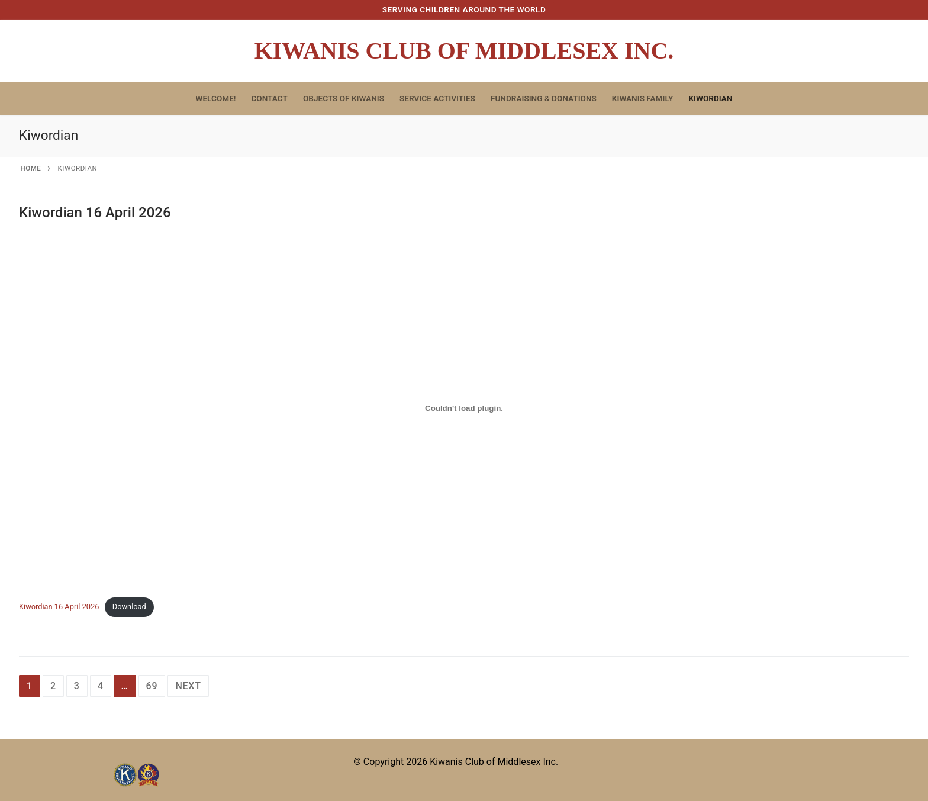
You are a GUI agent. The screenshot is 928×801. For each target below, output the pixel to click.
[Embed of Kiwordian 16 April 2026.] (464, 408)
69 (152, 685)
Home (31, 168)
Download (129, 606)
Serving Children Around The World (464, 9)
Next (188, 685)
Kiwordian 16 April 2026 (95, 212)
